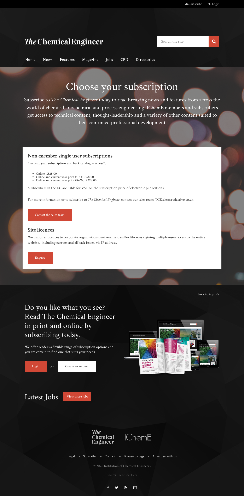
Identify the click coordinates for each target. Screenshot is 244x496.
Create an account (77, 366)
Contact (110, 455)
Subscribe (193, 4)
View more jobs (78, 395)
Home (30, 60)
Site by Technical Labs (122, 474)
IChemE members (165, 107)
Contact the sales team (50, 215)
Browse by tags (134, 455)
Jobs (103, 60)
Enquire (40, 258)
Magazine (86, 60)
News (46, 60)
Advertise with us (164, 455)
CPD (117, 60)
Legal (71, 455)
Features (64, 60)
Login (213, 4)
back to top (206, 294)
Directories (137, 60)
